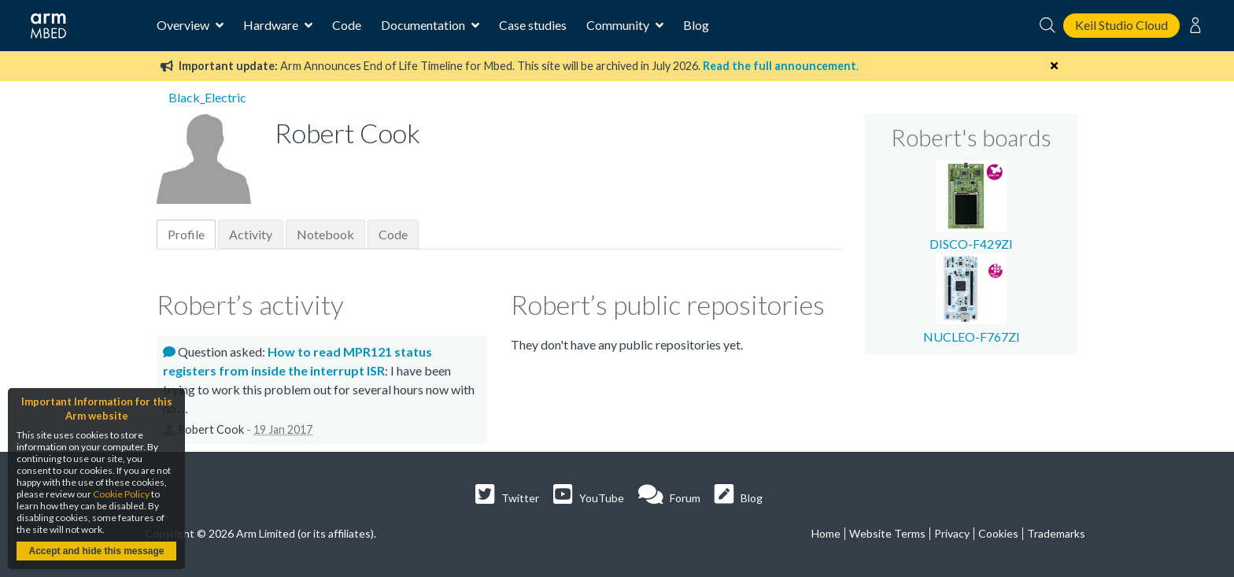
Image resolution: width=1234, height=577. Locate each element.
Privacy (952, 533)
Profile (186, 234)
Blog (696, 24)
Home (826, 533)
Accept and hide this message (96, 551)
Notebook (325, 234)
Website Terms (887, 533)
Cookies (998, 533)
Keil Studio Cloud (1121, 24)
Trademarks (1056, 533)
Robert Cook (211, 429)
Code (346, 24)
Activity (250, 234)
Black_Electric (207, 97)
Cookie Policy (121, 494)
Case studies (533, 24)
